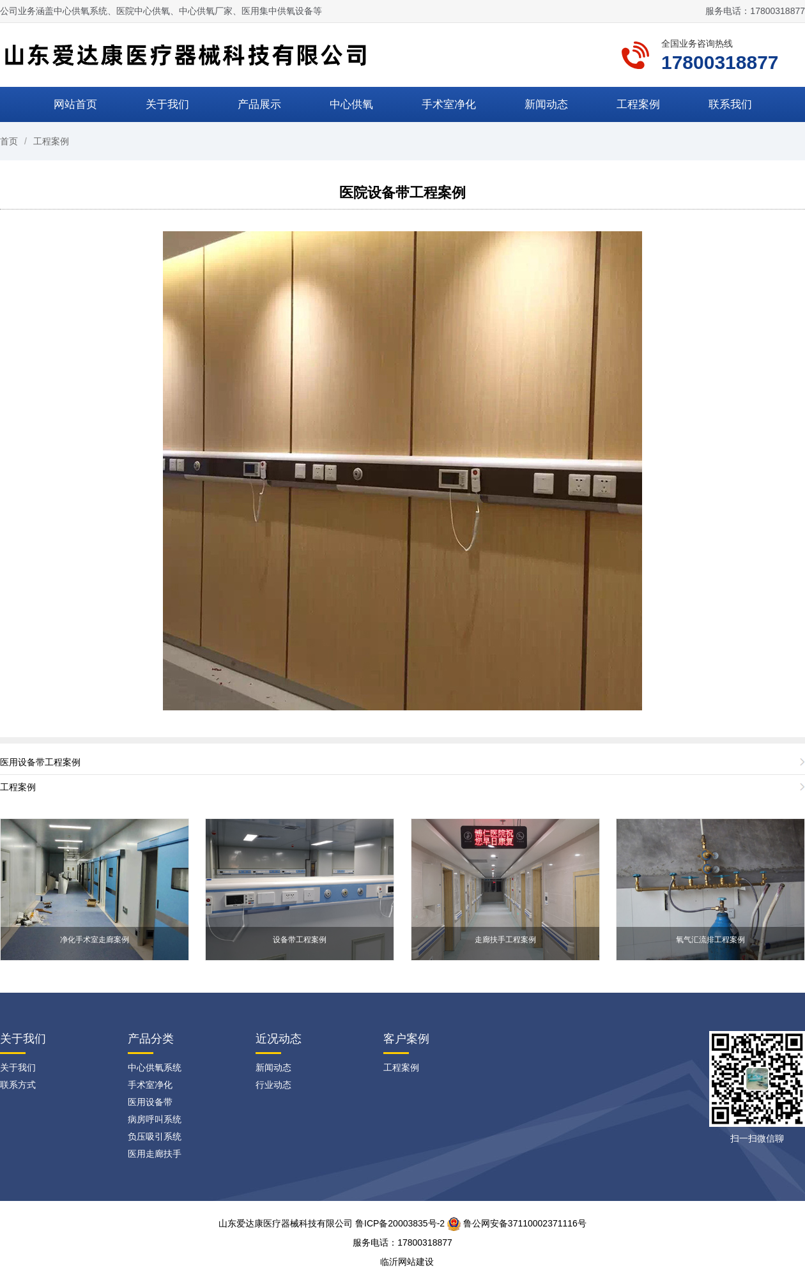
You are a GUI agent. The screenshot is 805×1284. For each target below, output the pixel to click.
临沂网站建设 (407, 1262)
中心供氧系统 (154, 1067)
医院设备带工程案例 (402, 193)
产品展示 (259, 104)
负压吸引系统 (154, 1136)
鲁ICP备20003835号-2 (400, 1223)
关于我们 (167, 104)
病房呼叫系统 (154, 1119)
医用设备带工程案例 (40, 762)
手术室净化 (449, 104)
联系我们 (730, 104)
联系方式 (18, 1085)
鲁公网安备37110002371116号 (516, 1223)
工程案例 (638, 104)
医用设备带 (150, 1102)
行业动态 (273, 1085)
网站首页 (75, 104)
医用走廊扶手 (154, 1154)
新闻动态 (546, 104)
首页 (9, 141)
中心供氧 (351, 104)
